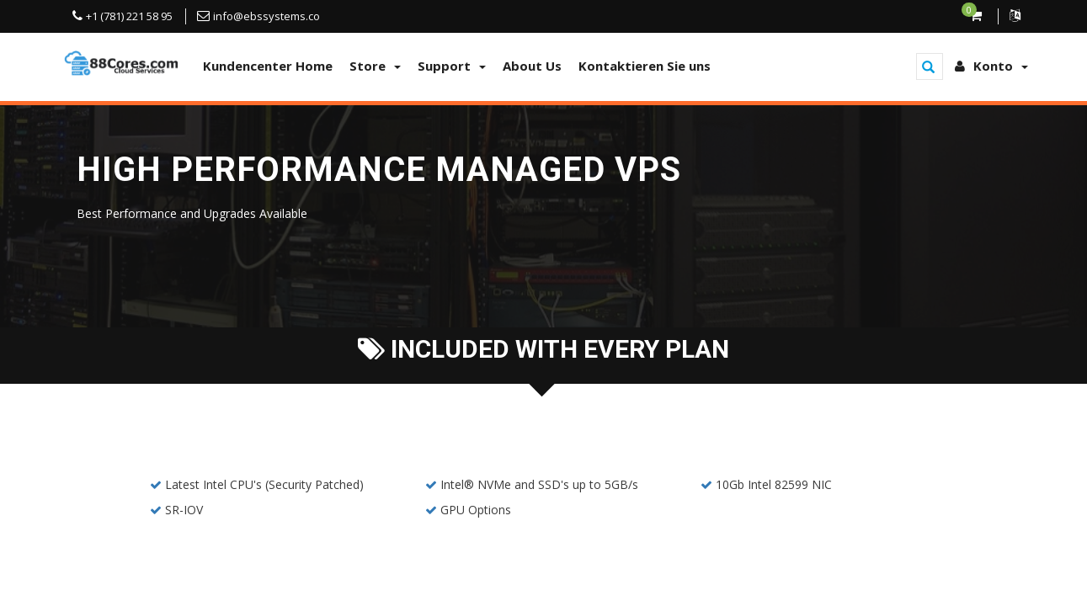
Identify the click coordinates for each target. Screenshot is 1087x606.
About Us (532, 65)
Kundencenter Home (268, 65)
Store (375, 65)
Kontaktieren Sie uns (644, 65)
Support (452, 65)
